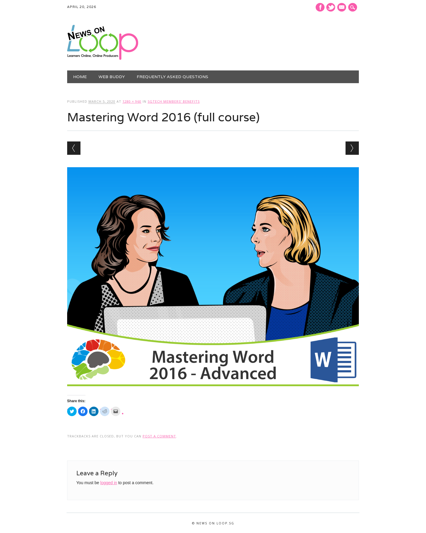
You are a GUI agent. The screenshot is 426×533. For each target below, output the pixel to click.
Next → (352, 148)
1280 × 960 (131, 101)
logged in (108, 482)
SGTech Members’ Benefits (174, 101)
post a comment (159, 436)
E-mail (342, 8)
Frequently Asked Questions (172, 76)
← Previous (73, 148)
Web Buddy (112, 76)
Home (80, 76)
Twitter (330, 7)
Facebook (320, 7)
